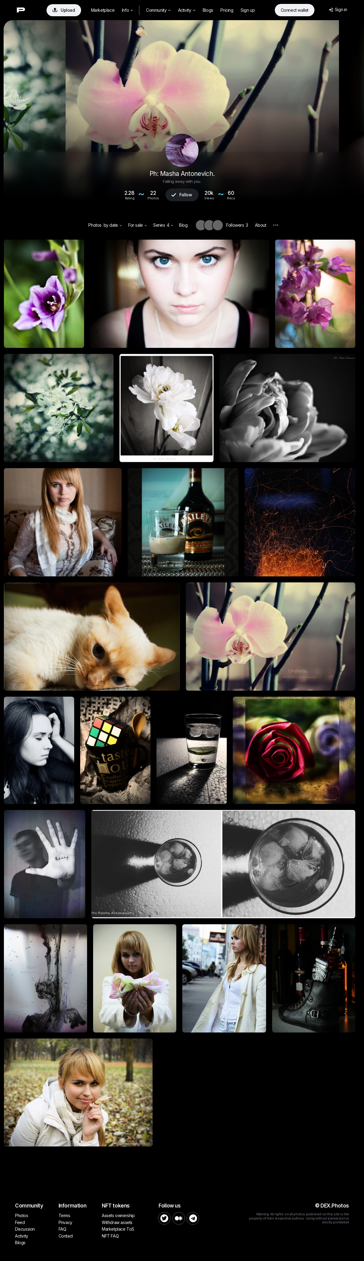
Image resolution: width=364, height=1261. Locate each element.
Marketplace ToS (118, 1229)
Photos (95, 225)
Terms (64, 1215)
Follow (181, 194)
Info (127, 10)
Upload (64, 10)
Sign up (248, 10)
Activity (186, 10)
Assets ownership (118, 1215)
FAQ (62, 1229)
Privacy (65, 1222)
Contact (66, 1235)
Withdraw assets (117, 1222)
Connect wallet (294, 10)
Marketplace (103, 10)
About (260, 225)
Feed (20, 1222)
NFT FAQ (110, 1235)
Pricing (226, 10)
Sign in (338, 9)
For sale (137, 225)
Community (158, 10)
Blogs (208, 10)
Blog (183, 225)
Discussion (25, 1229)
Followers (237, 225)
